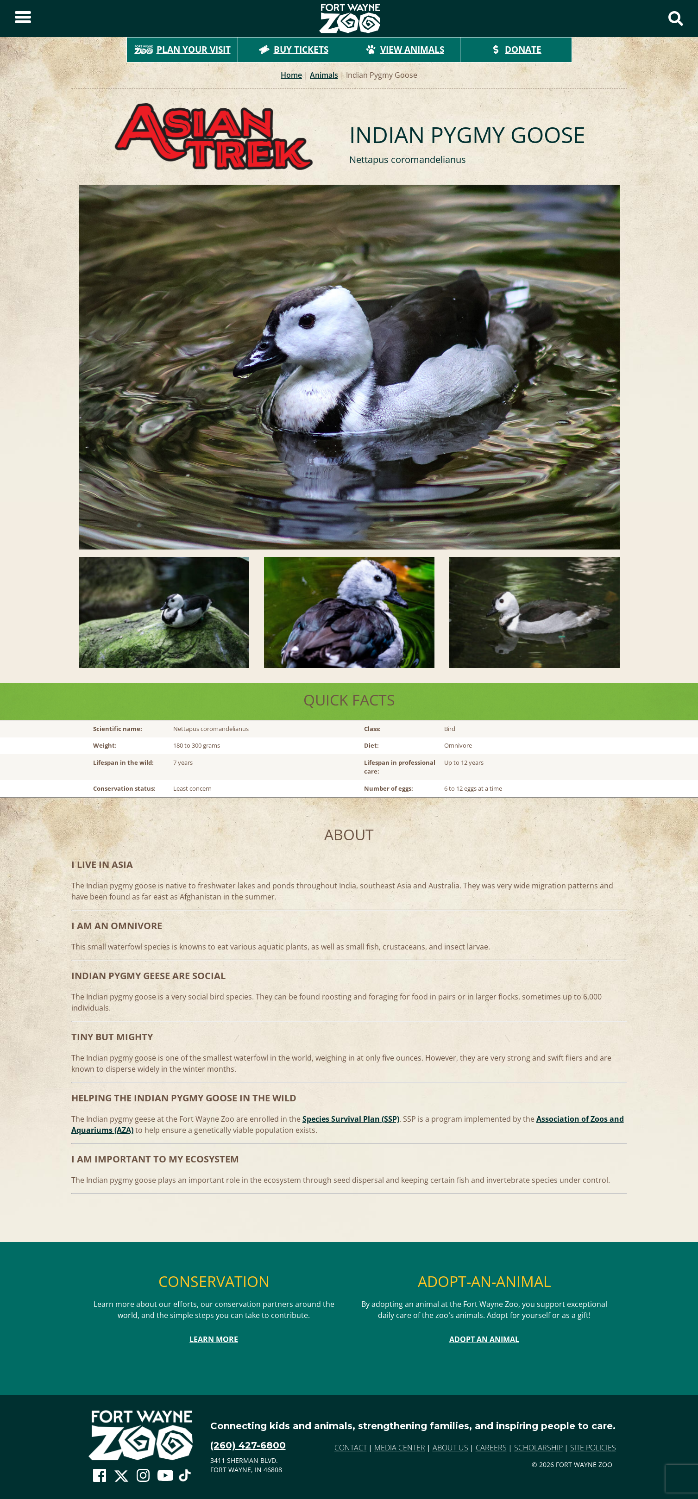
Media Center (399, 1448)
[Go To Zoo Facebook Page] (99, 1476)
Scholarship (538, 1448)
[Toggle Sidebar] (23, 18)
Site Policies (593, 1448)
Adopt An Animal (484, 1339)
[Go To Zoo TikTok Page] (184, 1478)
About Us (450, 1448)
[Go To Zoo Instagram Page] (143, 1476)
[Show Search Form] (675, 18)
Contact (350, 1448)
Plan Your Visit (182, 50)
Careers (491, 1448)
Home (291, 75)
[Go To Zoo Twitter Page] (121, 1478)
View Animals (404, 50)
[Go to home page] (140, 1435)
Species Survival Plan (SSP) (350, 1119)
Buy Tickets (293, 50)
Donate (515, 50)
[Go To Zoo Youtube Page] (165, 1476)
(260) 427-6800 (248, 1445)
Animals (324, 75)
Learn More (213, 1339)
